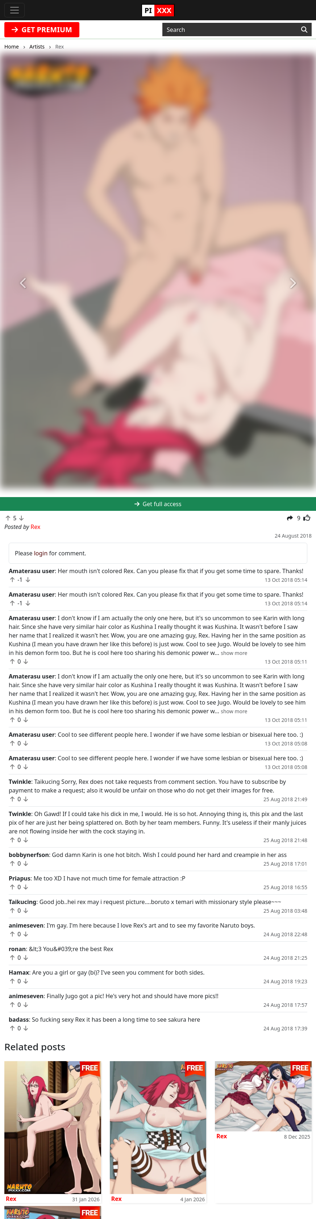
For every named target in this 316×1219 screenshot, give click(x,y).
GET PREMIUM (42, 29)
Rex (11, 1199)
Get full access (157, 504)
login (41, 553)
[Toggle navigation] (14, 10)
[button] (23, 284)
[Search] (304, 30)
